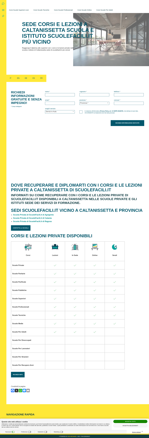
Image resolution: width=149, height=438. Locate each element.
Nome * (47, 91)
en (18, 78)
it (10, 78)
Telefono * (117, 91)
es (34, 78)
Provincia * (82, 100)
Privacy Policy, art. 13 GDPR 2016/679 (111, 111)
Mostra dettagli (137, 431)
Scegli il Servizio (50, 108)
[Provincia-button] (94, 103)
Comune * (117, 100)
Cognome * (83, 91)
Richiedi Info (18, 374)
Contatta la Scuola (21, 227)
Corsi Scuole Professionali (63, 10)
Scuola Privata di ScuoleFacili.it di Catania (32, 218)
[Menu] (3, 10)
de (26, 78)
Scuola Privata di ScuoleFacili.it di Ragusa (32, 221)
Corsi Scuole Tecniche (41, 10)
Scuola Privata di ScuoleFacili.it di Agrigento (33, 214)
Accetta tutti (130, 421)
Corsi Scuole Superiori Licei (19, 10)
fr (41, 78)
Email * (47, 100)
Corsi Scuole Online (85, 10)
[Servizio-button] (60, 111)
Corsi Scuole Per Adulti (104, 10)
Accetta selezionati (130, 425)
